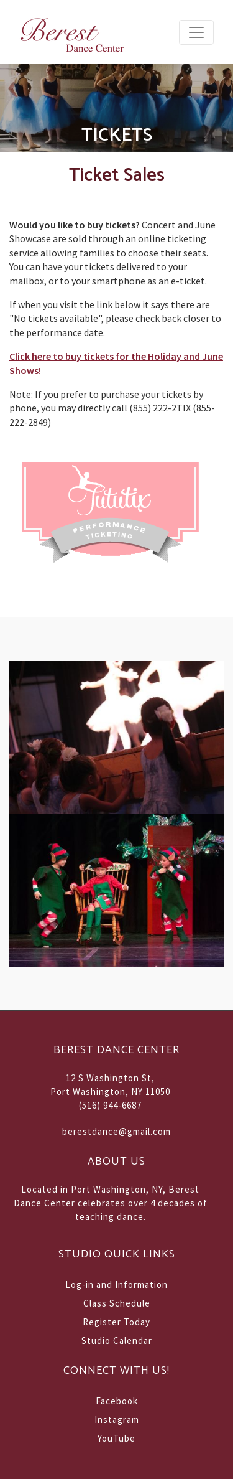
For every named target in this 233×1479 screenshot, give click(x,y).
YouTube (116, 1438)
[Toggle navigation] (196, 32)
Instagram (116, 1419)
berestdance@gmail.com (116, 1131)
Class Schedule (116, 1303)
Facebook (117, 1401)
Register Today (116, 1322)
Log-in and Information (116, 1284)
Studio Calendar (116, 1340)
